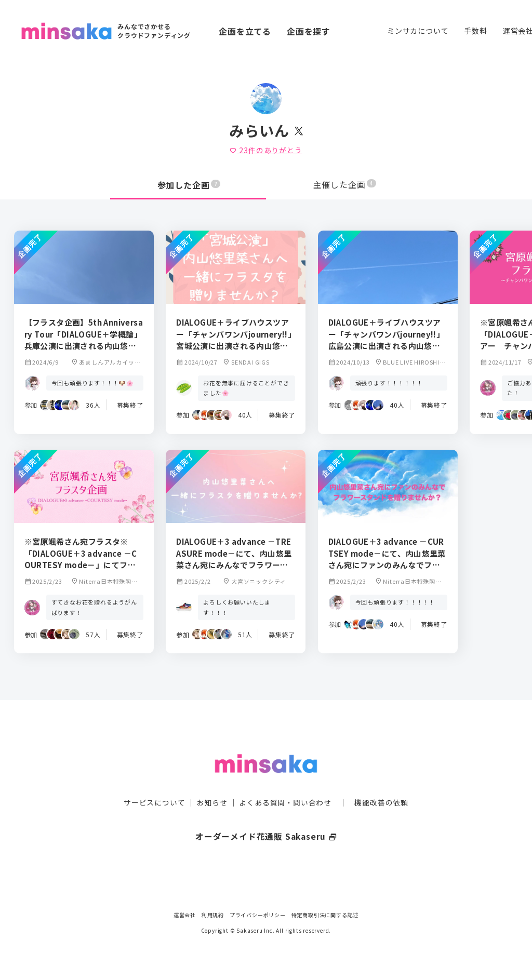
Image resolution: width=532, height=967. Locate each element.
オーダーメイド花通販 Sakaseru (266, 816)
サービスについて (154, 782)
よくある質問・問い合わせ (285, 782)
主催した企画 (345, 185)
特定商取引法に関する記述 (325, 915)
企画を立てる (245, 31)
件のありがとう (266, 150)
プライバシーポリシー (258, 915)
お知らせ (212, 782)
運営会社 (185, 915)
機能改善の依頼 (381, 782)
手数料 (475, 30)
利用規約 (213, 915)
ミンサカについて (417, 30)
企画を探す (308, 31)
